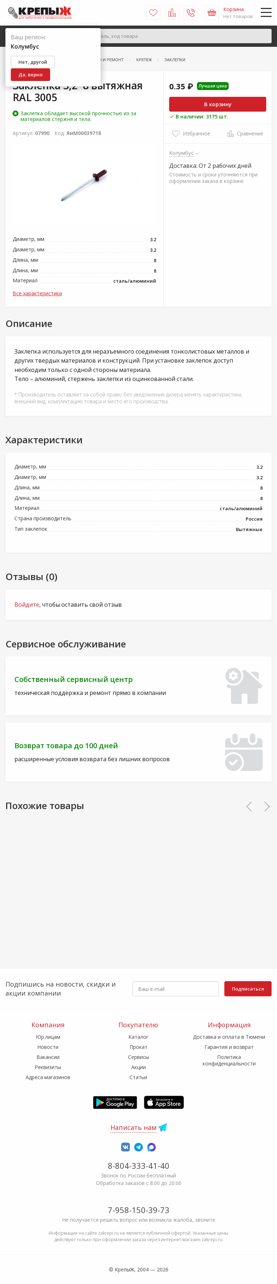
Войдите (26, 605)
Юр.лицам (48, 1036)
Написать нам (133, 1127)
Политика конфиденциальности (229, 1060)
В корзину (218, 104)
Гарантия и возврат (229, 1046)
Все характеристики (37, 293)
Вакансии (48, 1057)
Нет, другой (32, 62)
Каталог (138, 1036)
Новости (47, 1046)
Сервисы (138, 1057)
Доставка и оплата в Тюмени (229, 1036)
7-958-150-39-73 (139, 1209)
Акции (138, 1067)
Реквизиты (48, 1067)
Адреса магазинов (48, 1077)
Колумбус (181, 152)
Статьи (138, 1077)
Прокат (138, 1046)
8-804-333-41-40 (139, 1165)
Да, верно (30, 74)
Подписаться (248, 989)
